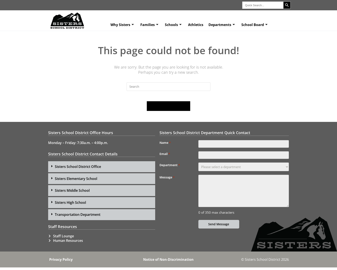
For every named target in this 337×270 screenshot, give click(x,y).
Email (164, 157)
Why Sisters (122, 24)
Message (166, 182)
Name (164, 145)
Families (149, 24)
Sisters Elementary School (76, 181)
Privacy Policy (61, 262)
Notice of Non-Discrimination (168, 262)
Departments (221, 24)
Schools (173, 24)
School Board (254, 24)
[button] (101, 169)
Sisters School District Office (78, 169)
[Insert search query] (168, 86)
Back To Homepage (168, 109)
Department (169, 169)
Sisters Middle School (72, 193)
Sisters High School (70, 205)
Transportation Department (77, 217)
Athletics (195, 24)
